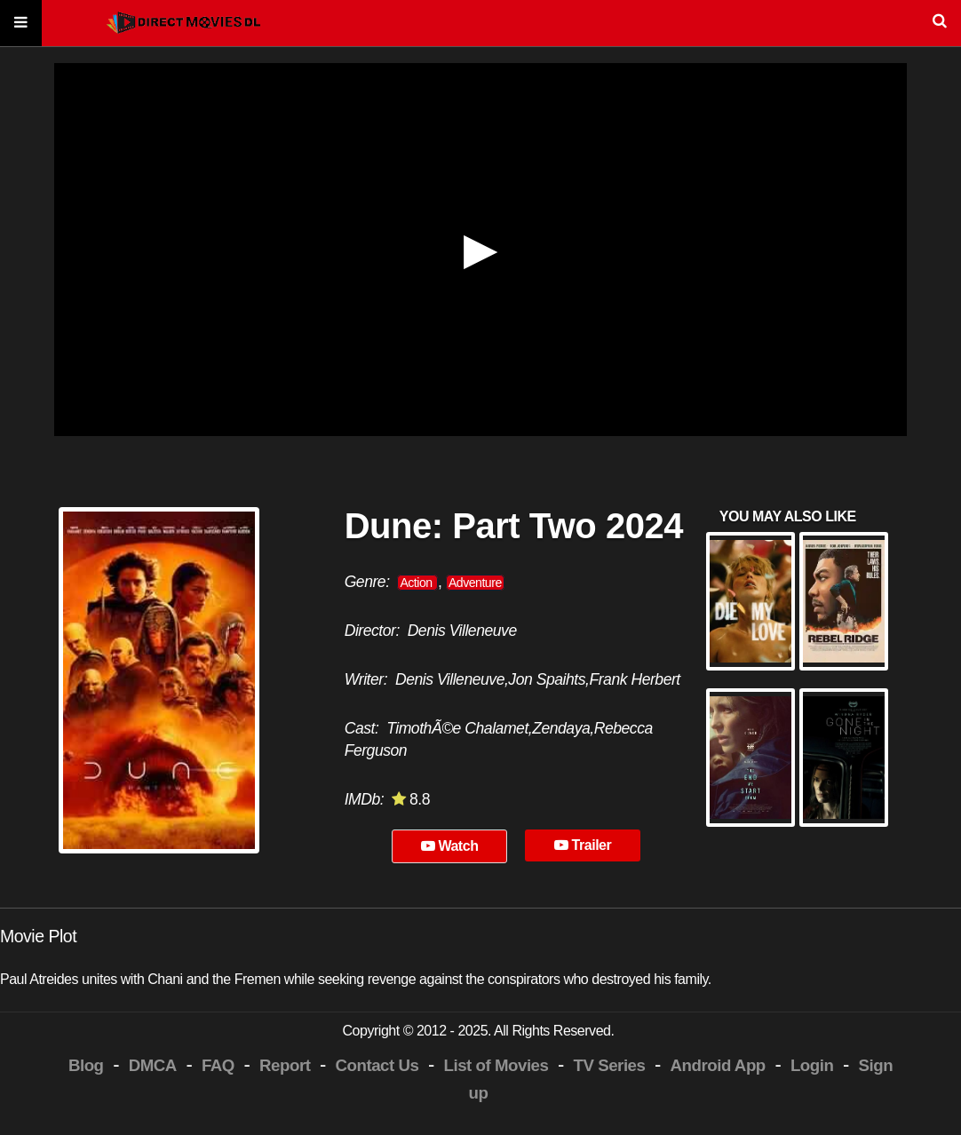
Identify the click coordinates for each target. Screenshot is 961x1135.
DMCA (153, 1065)
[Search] (480, 23)
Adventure (475, 582)
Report (284, 1065)
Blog (86, 1065)
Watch (450, 845)
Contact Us (377, 1065)
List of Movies (496, 1065)
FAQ (218, 1065)
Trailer (582, 845)
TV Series (610, 1065)
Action (417, 582)
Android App (718, 1065)
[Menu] (21, 23)
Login (811, 1065)
